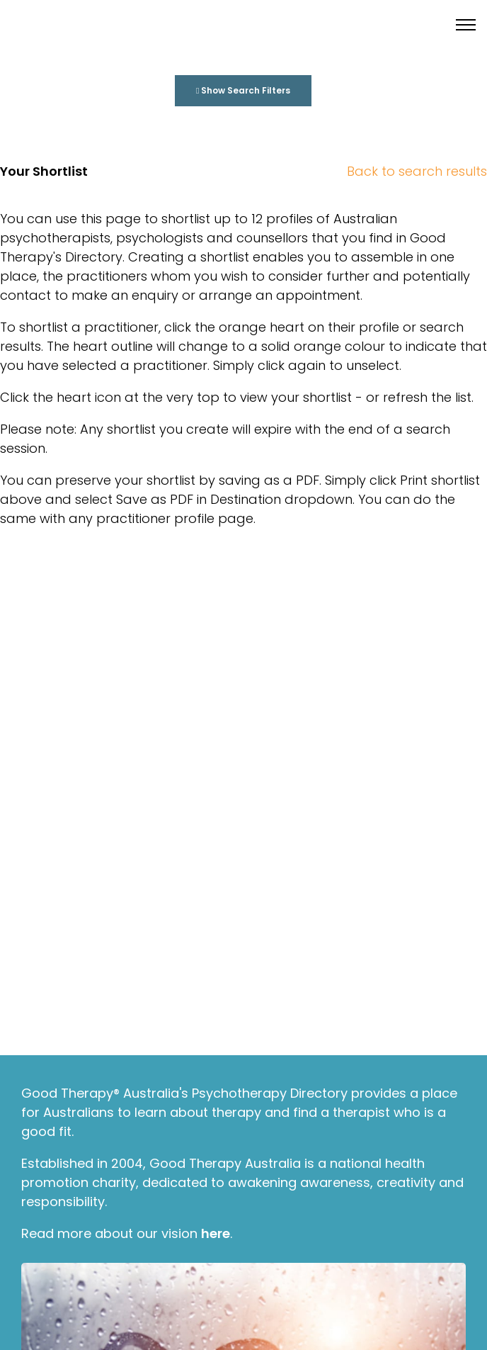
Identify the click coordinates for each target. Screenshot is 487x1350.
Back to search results (417, 171)
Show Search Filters (243, 90)
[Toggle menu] (466, 25)
